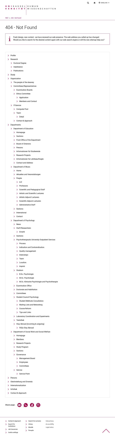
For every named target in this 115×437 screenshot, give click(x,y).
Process (22, 243)
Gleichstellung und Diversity (22, 382)
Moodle (30, 427)
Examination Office (23, 286)
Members (20, 339)
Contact (19, 216)
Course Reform (25, 308)
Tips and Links (25, 312)
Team (18, 113)
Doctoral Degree (19, 63)
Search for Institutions (11, 425)
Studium (19, 270)
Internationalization (18, 385)
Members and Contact (28, 101)
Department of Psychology (24, 220)
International (21, 213)
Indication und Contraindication (31, 247)
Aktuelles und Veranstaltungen (28, 174)
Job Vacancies (13, 429)
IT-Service (17, 105)
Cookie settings (13, 432)
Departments (16, 125)
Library (30, 424)
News (18, 224)
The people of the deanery (23, 82)
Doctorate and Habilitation (26, 289)
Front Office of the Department (28, 140)
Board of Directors (23, 144)
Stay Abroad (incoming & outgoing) (30, 324)
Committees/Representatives (24, 86)
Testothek (20, 320)
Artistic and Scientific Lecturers (31, 193)
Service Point (24, 374)
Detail (21, 117)
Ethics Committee (23, 94)
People (19, 178)
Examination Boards (24, 90)
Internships (23, 255)
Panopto (31, 430)
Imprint (22, 266)
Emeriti (22, 232)
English (104, 3)
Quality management (27, 251)
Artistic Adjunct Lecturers (29, 197)
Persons (19, 148)
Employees (23, 362)
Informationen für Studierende (28, 151)
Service (19, 370)
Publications (18, 71)
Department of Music (21, 167)
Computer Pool (22, 109)
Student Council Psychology (27, 297)
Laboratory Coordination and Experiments (32, 316)
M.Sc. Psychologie (26, 278)
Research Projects (23, 155)
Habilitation (18, 67)
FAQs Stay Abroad (26, 328)
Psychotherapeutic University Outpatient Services (35, 240)
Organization (16, 78)
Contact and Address (24, 163)
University (8, 18)
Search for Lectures (34, 421)
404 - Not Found (25, 18)
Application (23, 97)
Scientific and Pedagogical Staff (32, 190)
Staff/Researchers (23, 228)
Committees (21, 293)
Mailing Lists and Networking (30, 305)
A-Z (20, 182)
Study (13, 75)
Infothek (14, 389)
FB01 (15, 18)
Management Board (27, 358)
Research (14, 59)
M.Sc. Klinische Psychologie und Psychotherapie (38, 282)
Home (18, 171)
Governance (21, 355)
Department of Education (23, 129)
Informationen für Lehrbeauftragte (29, 159)
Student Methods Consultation (31, 301)
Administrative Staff (27, 205)
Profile (13, 55)
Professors (23, 186)
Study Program (22, 347)
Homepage (20, 132)
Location (22, 262)
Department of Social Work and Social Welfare (31, 332)
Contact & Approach (24, 121)
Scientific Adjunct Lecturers (30, 201)
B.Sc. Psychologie (26, 274)
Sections (19, 136)
